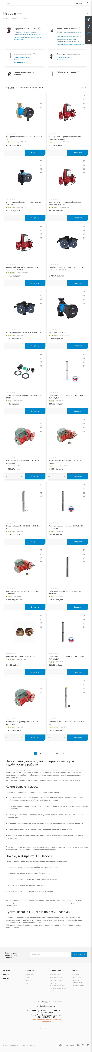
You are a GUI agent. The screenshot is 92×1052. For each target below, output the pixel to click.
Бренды (6, 979)
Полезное (75, 970)
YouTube (46, 1028)
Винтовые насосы (23, 64)
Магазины (75, 974)
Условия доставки (56, 977)
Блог (27, 983)
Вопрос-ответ (76, 977)
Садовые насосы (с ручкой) (69, 39)
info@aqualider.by (47, 1006)
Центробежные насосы (25, 61)
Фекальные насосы (66, 66)
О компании (29, 974)
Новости (28, 977)
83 (57, 757)
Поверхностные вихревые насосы (72, 36)
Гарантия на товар (56, 980)
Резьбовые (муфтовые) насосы (28, 34)
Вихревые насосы (23, 66)
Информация (55, 970)
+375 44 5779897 (40, 1002)
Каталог (6, 970)
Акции (6, 974)
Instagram (40, 1028)
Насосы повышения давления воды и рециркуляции (27, 42)
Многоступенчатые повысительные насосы (68, 33)
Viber (51, 1028)
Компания (29, 970)
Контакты (28, 980)
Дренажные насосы (67, 63)
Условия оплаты (55, 974)
